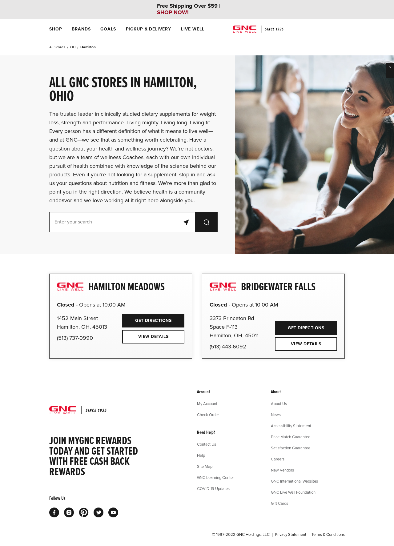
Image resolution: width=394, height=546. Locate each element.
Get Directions (146, 318)
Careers (277, 459)
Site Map (204, 466)
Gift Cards (279, 503)
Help (201, 455)
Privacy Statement (290, 534)
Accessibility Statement (291, 425)
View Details (153, 336)
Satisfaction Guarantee (290, 448)
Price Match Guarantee (290, 437)
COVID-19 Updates (213, 488)
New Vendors (282, 470)
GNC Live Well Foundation (293, 492)
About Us (279, 403)
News (276, 414)
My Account (207, 403)
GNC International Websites (294, 481)
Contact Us (206, 444)
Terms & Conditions (328, 534)
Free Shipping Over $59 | (188, 9)
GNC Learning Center (215, 477)
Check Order (208, 414)
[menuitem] (55, 29)
